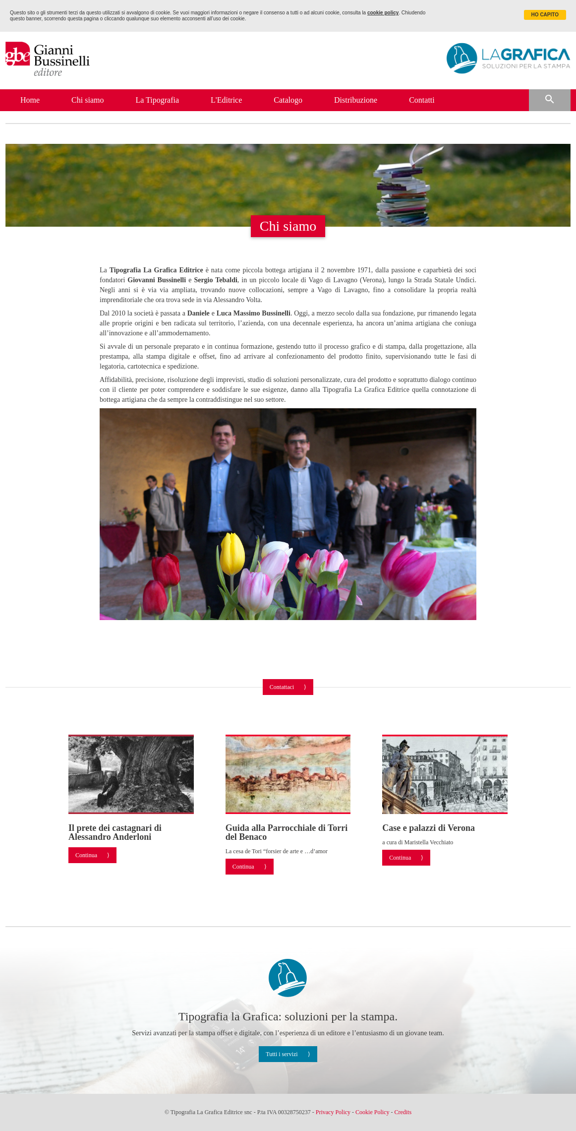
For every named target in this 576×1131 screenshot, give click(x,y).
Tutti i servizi (281, 1054)
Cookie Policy (372, 1112)
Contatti (422, 100)
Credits (402, 1112)
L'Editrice (226, 100)
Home (30, 100)
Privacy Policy (333, 1112)
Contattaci (282, 687)
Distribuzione (355, 100)
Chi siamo (87, 100)
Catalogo (288, 100)
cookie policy (383, 12)
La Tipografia (157, 100)
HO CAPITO (545, 14)
